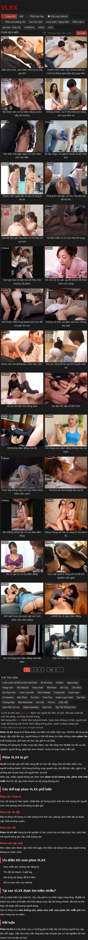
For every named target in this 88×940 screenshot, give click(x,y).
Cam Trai (47, 697)
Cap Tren (47, 707)
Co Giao (35, 697)
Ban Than (22, 697)
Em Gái (40, 702)
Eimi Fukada (44, 692)
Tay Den (81, 697)
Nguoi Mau (72, 682)
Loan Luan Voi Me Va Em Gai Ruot (20, 682)
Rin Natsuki (22, 687)
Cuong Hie (59, 692)
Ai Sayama (8, 697)
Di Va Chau (46, 682)
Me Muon (51, 687)
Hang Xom (8, 687)
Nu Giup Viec (9, 692)
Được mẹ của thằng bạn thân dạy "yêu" (22, 364)
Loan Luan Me (27, 692)
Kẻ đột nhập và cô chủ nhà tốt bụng (66, 237)
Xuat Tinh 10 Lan (11, 707)
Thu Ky (51, 702)
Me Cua (64, 687)
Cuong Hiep (8, 702)
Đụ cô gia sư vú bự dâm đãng (22, 574)
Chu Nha (76, 687)
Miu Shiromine (25, 702)
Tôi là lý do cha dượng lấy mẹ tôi (66, 490)
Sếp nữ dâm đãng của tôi (65, 658)
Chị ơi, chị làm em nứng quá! (22, 406)
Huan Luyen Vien (64, 697)
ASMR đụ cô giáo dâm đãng (66, 616)
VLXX (9, 7)
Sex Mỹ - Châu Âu (12, 27)
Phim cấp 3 (78, 22)
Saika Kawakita (31, 707)
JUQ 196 (63, 702)
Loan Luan (73, 692)
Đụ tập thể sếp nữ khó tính (66, 406)
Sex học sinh (35, 22)
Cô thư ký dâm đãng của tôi (22, 448)
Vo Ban (59, 682)
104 (51, 670)
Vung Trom (37, 687)
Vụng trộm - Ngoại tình (57, 22)
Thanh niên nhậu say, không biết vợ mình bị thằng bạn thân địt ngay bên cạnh (66, 73)
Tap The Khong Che (65, 707)
